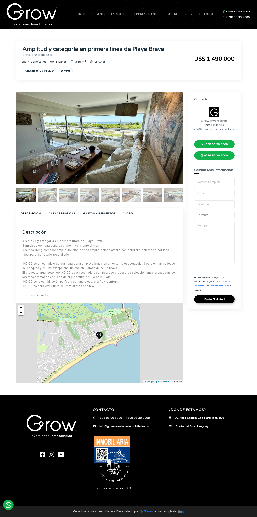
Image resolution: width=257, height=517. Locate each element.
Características (62, 213)
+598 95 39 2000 (236, 17)
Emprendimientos (147, 14)
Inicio (82, 14)
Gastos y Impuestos (99, 213)
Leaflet (147, 381)
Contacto (205, 14)
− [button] (21, 312)
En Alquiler (120, 14)
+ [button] (21, 307)
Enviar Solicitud (214, 299)
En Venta (99, 14)
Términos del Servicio (219, 286)
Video (128, 213)
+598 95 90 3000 (236, 11)
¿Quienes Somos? (179, 14)
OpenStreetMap (162, 381)
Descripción (30, 213)
